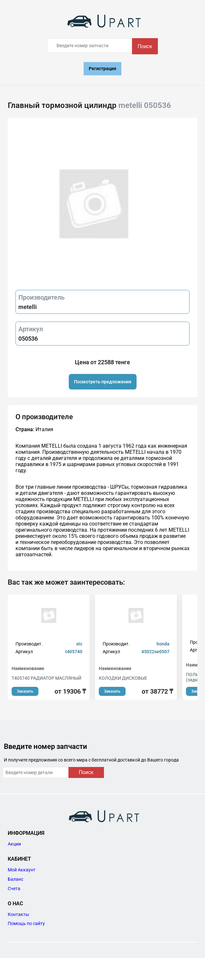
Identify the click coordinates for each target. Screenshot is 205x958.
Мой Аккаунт (22, 869)
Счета (14, 888)
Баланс (15, 879)
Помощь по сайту (26, 923)
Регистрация (102, 68)
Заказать (25, 691)
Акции (14, 843)
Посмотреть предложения (102, 381)
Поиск (145, 46)
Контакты (18, 914)
